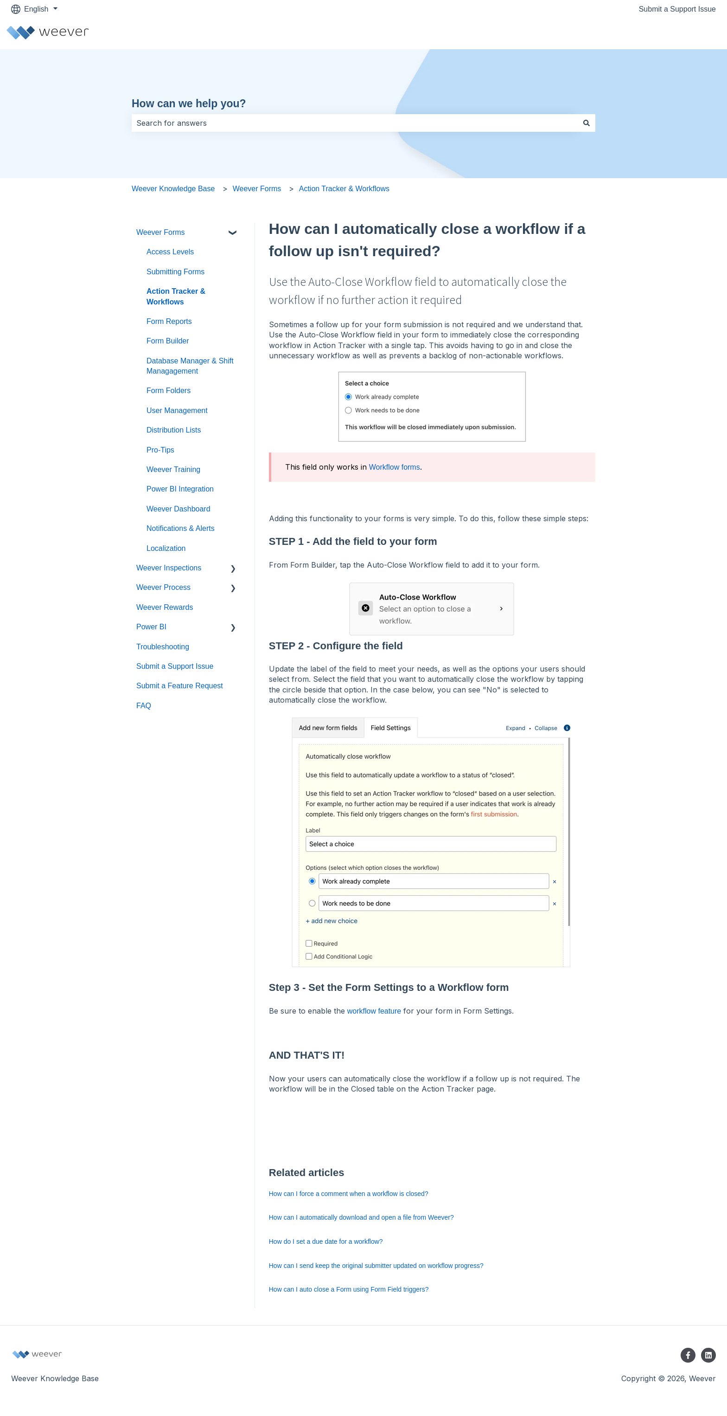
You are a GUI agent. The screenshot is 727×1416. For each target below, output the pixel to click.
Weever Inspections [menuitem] (168, 568)
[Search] (586, 123)
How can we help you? (189, 103)
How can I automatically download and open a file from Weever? (361, 1217)
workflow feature (374, 1011)
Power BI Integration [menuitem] (180, 489)
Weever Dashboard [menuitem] (178, 509)
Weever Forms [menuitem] (160, 232)
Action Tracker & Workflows (344, 189)
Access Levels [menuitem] (170, 252)
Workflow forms (394, 467)
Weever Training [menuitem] (173, 469)
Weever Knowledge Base (173, 189)
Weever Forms (257, 189)
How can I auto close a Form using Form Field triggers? (349, 1289)
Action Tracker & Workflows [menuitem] (176, 296)
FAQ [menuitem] (143, 706)
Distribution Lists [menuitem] (174, 430)
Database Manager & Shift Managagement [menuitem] (190, 366)
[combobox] (355, 123)
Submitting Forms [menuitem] (175, 272)
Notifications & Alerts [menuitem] (181, 528)
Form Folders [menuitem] (169, 390)
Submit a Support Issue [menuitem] (174, 666)
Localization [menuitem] (166, 548)
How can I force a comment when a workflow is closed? (348, 1193)
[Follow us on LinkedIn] (708, 1355)
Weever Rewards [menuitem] (164, 607)
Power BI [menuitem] (151, 627)
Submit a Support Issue (677, 9)
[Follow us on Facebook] (688, 1355)
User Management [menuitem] (177, 410)
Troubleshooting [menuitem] (162, 647)
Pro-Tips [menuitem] (160, 450)
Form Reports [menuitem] (169, 321)
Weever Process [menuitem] (163, 587)
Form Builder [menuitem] (168, 341)
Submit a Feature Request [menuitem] (179, 686)
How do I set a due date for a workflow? (326, 1241)
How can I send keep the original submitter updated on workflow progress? (376, 1265)
